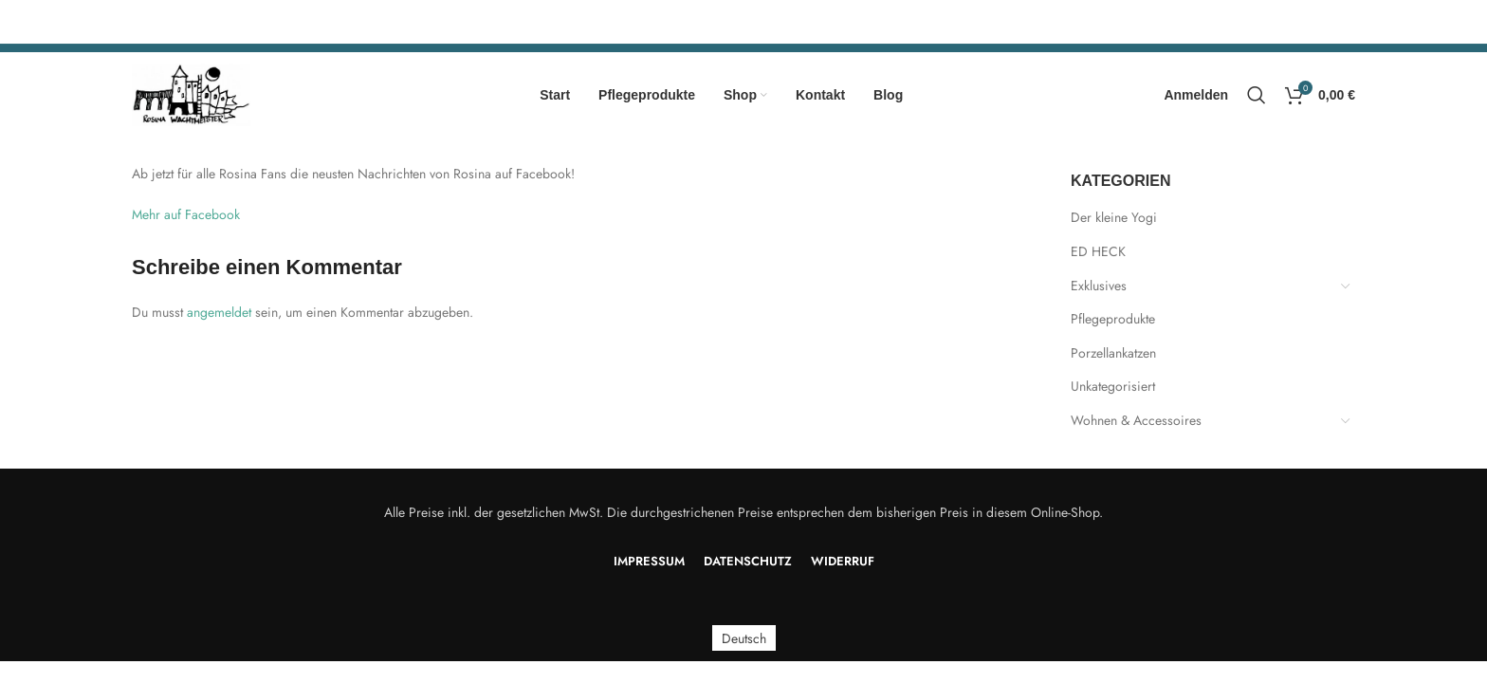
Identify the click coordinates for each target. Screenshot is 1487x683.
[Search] (1257, 95)
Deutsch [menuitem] (744, 638)
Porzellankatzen (1113, 352)
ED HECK (1098, 251)
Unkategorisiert (1113, 386)
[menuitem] (744, 638)
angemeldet (219, 312)
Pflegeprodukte (1113, 318)
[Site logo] (191, 92)
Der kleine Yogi (1114, 217)
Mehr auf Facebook (186, 214)
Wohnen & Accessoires (1136, 420)
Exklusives (1099, 285)
